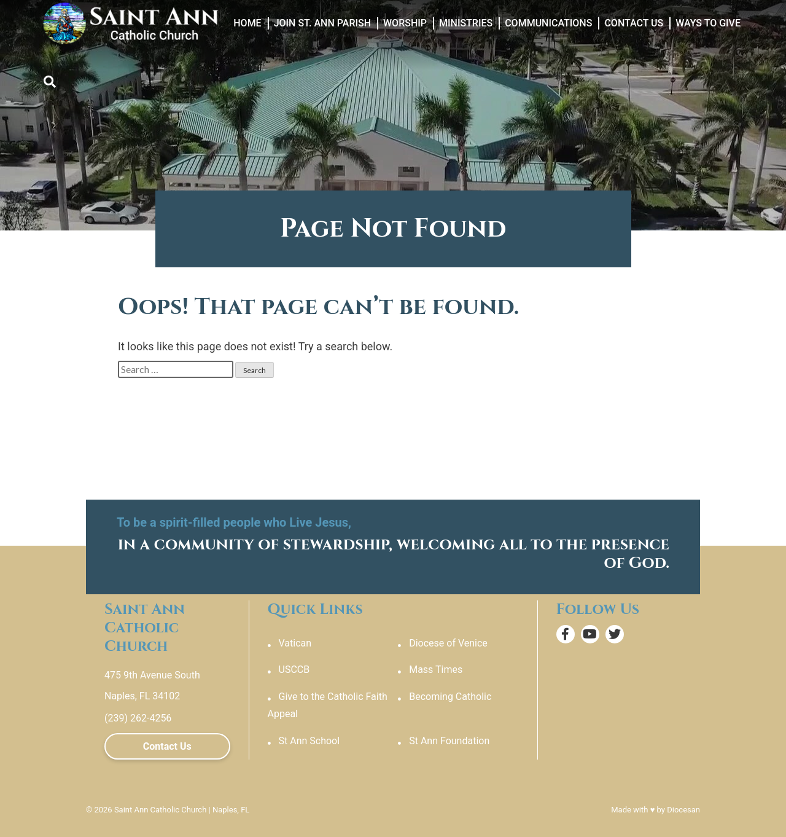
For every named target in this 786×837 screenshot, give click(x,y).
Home (247, 23)
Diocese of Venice (448, 643)
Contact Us (633, 23)
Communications (548, 23)
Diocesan (683, 809)
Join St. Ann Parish (322, 23)
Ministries (465, 23)
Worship (405, 23)
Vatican (295, 643)
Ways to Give (708, 23)
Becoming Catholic (450, 696)
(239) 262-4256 (137, 718)
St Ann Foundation (449, 741)
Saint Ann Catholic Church (160, 809)
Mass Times (435, 669)
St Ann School (309, 741)
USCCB (294, 669)
